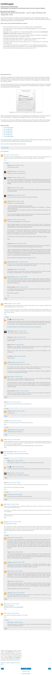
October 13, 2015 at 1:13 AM (14, 303)
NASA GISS (17, 112)
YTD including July (7, 134)
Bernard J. (9, 219)
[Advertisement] (26, 61)
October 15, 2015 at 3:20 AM (13, 613)
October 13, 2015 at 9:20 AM (15, 420)
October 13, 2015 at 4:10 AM (17, 187)
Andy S (5, 439)
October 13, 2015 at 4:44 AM (19, 195)
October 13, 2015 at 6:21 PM (17, 466)
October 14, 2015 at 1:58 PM (21, 276)
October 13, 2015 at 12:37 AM (12, 154)
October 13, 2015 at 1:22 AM (17, 319)
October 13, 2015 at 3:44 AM (19, 171)
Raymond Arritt (10, 261)
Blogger (28, 673)
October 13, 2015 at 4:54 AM (19, 337)
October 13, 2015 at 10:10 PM (19, 219)
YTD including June (8, 132)
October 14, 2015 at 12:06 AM (17, 473)
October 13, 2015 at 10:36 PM (15, 494)
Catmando (9, 171)
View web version (26, 671)
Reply (5, 160)
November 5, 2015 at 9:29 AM (22, 390)
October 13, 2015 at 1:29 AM (17, 165)
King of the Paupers (8, 451)
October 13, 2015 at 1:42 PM (18, 362)
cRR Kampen (10, 331)
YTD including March (8, 127)
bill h (8, 376)
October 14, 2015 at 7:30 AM (15, 521)
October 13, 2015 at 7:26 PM (17, 201)
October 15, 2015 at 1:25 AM (12, 603)
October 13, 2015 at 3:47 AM (19, 177)
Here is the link (4, 144)
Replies (7, 162)
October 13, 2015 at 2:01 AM (20, 331)
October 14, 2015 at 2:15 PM (22, 287)
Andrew (9, 201)
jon (4, 154)
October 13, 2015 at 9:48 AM (14, 439)
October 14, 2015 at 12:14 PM (21, 261)
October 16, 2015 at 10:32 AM (16, 622)
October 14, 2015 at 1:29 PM (19, 269)
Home (26, 668)
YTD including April (7, 129)
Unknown (9, 362)
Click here (3, 662)
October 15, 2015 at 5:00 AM (16, 552)
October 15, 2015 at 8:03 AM (16, 571)
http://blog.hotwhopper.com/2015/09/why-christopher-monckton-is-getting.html (24, 326)
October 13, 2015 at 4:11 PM (20, 451)
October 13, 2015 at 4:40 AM (14, 402)
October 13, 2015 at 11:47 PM (19, 243)
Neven (8, 473)
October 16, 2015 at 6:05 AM (18, 592)
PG (8, 494)
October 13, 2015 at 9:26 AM (18, 429)
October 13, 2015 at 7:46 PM (14, 482)
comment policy (46, 468)
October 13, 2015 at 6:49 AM (19, 356)
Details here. (17, 660)
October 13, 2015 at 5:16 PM (17, 460)
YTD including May (7, 131)
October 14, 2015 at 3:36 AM (12, 504)
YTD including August (8, 136)
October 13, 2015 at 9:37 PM (16, 376)
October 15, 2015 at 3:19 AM (16, 537)
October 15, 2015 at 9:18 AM (16, 581)
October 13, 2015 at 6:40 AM (17, 344)
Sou (8, 319)
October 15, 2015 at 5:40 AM (18, 562)
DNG (5, 504)
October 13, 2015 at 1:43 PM (18, 411)
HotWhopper (7, 4)
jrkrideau (9, 429)
